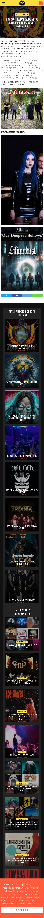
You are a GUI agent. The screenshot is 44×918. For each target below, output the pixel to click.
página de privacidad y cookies (22, 903)
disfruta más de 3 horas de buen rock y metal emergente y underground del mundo (22, 417)
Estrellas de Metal (22, 642)
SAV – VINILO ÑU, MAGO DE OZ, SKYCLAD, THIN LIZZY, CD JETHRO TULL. (22, 681)
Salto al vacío (22, 678)
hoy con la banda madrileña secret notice (22, 456)
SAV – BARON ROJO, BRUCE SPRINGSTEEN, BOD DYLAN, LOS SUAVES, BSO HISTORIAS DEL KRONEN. (22, 716)
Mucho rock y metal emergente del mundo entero (22, 383)
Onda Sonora (22, 752)
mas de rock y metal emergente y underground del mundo (22, 347)
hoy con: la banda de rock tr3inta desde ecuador (22, 526)
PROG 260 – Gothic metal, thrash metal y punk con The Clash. (22, 645)
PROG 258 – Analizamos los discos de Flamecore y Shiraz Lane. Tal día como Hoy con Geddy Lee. (22, 824)
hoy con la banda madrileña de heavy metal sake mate (22, 490)
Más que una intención (22, 855)
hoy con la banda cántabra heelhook (22, 599)
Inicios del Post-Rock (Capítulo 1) (22, 754)
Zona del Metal (23, 14)
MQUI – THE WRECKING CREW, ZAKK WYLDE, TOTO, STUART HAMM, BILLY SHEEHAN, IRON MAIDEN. (22, 860)
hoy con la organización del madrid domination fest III (22, 562)
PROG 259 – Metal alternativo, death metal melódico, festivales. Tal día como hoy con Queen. (22, 788)
